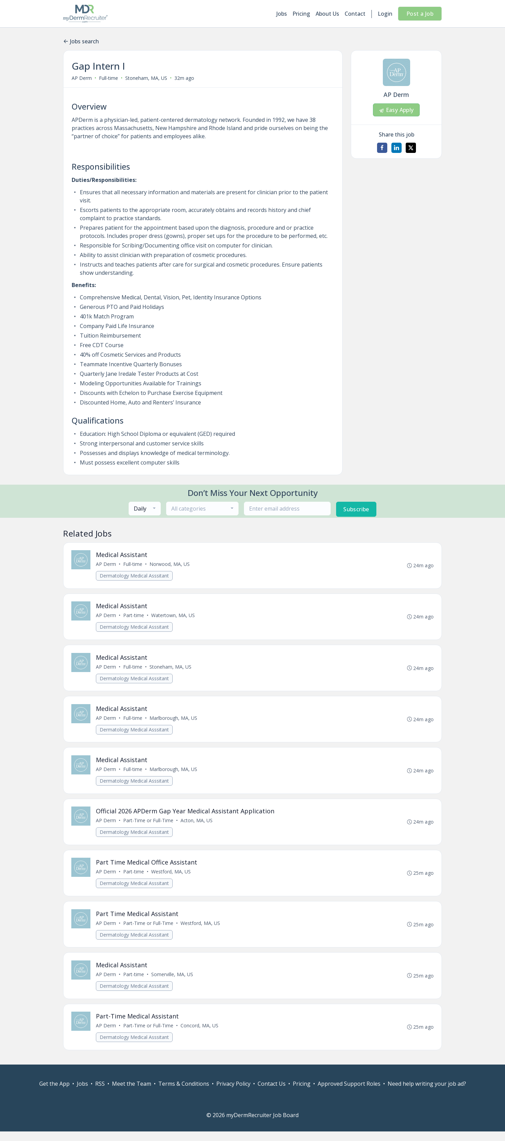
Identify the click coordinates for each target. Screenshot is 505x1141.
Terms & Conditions (183, 1093)
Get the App (54, 1093)
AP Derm (82, 78)
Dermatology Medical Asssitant (134, 576)
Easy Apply (396, 110)
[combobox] (145, 508)
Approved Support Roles (349, 1093)
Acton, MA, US (197, 826)
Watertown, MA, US (173, 617)
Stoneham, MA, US (146, 78)
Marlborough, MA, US (174, 721)
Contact (355, 13)
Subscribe (356, 509)
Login (385, 13)
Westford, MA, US (171, 878)
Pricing (301, 13)
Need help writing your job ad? (427, 1093)
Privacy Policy (233, 1093)
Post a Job (419, 13)
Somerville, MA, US (172, 982)
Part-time (134, 617)
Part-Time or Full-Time (149, 826)
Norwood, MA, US (170, 564)
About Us (327, 13)
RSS (100, 1093)
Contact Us (272, 1093)
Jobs (281, 13)
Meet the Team (131, 1093)
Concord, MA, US (200, 1034)
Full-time (108, 78)
